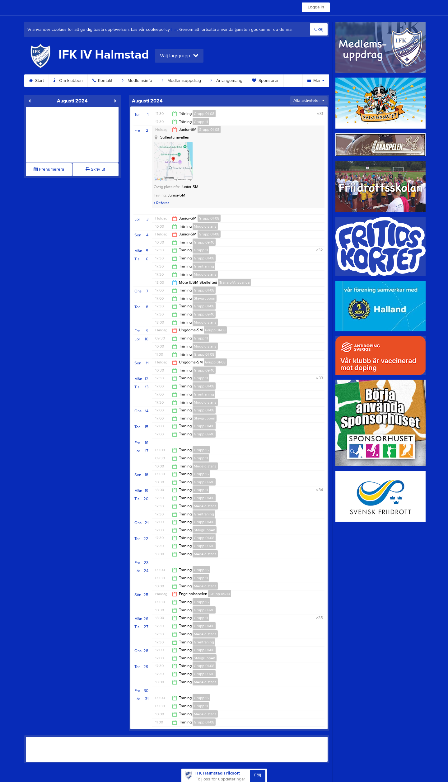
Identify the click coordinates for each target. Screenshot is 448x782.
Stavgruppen (204, 298)
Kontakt (102, 80)
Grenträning (204, 266)
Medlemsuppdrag (181, 80)
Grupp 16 (201, 474)
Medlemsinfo (137, 80)
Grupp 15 (201, 450)
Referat (161, 203)
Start (36, 80)
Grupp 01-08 (204, 113)
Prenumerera (49, 169)
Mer (315, 80)
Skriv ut (95, 169)
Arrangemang (226, 80)
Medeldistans (205, 226)
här (174, 29)
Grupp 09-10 (204, 242)
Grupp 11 (201, 121)
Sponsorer (265, 80)
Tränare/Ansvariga (234, 282)
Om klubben (68, 80)
